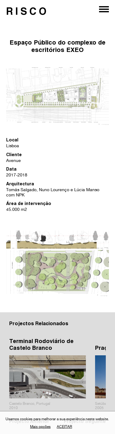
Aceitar (64, 427)
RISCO (27, 13)
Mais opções (40, 427)
